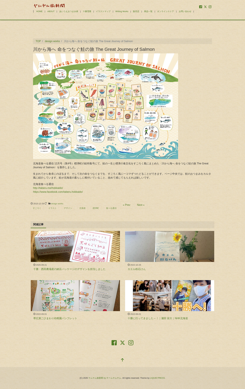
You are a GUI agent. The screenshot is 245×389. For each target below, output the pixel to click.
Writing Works (121, 11)
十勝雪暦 (87, 11)
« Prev (126, 205)
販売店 (136, 11)
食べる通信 (111, 208)
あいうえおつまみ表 (68, 11)
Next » (140, 205)
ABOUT (51, 11)
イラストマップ (103, 11)
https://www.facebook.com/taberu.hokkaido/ (58, 191)
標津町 (96, 208)
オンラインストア (165, 11)
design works (57, 203)
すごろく (37, 208)
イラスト (52, 208)
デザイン (68, 208)
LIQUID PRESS (157, 378)
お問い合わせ (185, 11)
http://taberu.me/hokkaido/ (48, 188)
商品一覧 (148, 11)
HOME (39, 11)
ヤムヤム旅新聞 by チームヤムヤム (104, 378)
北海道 (82, 208)
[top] (122, 360)
